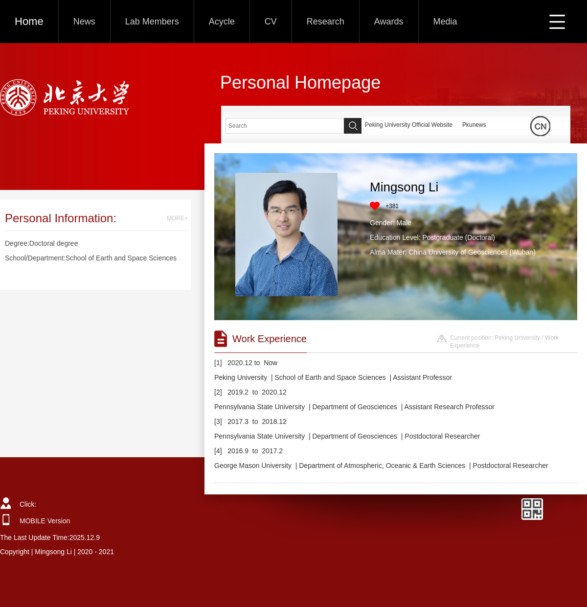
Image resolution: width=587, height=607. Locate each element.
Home (29, 21)
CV (271, 21)
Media (445, 21)
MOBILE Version (45, 521)
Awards (389, 21)
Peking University (517, 337)
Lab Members (152, 21)
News (84, 21)
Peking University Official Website (408, 124)
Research (325, 21)
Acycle (222, 21)
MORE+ (177, 218)
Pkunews (474, 124)
